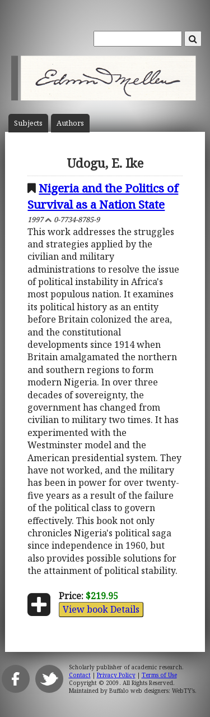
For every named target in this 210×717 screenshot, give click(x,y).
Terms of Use (159, 675)
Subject (28, 123)
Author (70, 123)
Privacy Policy (116, 675)
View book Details (101, 609)
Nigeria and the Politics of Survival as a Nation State (102, 196)
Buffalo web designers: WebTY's (152, 691)
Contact (80, 675)
